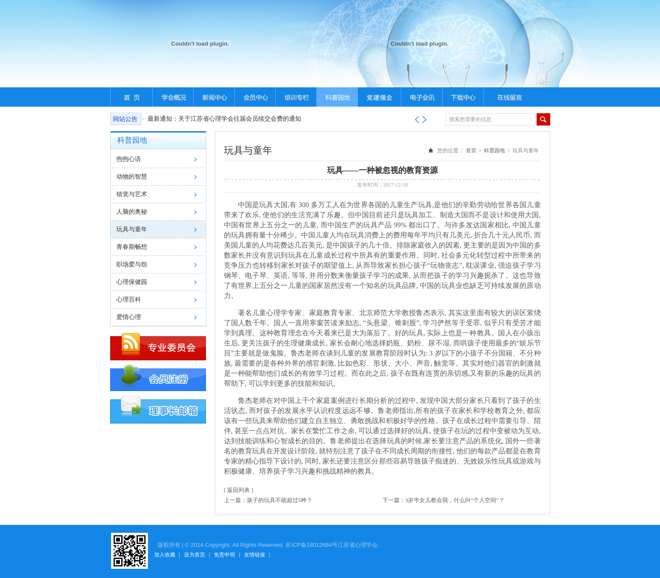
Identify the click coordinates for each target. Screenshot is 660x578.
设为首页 (194, 555)
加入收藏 (164, 555)
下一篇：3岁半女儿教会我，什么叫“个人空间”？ (443, 500)
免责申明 (224, 555)
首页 (471, 150)
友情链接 (254, 555)
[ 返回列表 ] (238, 490)
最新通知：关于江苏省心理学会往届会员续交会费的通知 (224, 118)
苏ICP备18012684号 (311, 545)
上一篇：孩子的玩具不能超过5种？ (268, 500)
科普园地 (494, 150)
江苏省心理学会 (358, 545)
